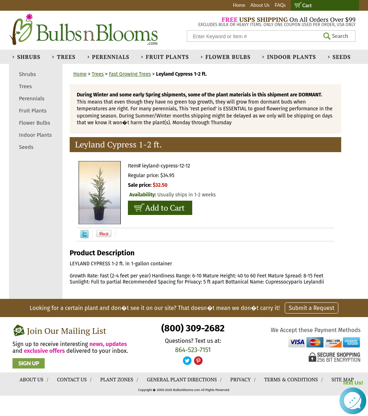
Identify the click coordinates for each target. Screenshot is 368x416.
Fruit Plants (167, 56)
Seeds (342, 56)
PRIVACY (240, 379)
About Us (260, 5)
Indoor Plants (291, 56)
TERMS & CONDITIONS (291, 379)
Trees (66, 56)
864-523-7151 (193, 350)
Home (239, 5)
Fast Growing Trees (130, 74)
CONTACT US (71, 379)
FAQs (280, 5)
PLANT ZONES (116, 379)
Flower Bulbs (227, 56)
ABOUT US (32, 379)
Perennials (111, 56)
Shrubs (28, 56)
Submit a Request (311, 308)
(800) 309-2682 (192, 328)
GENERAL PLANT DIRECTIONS (182, 379)
